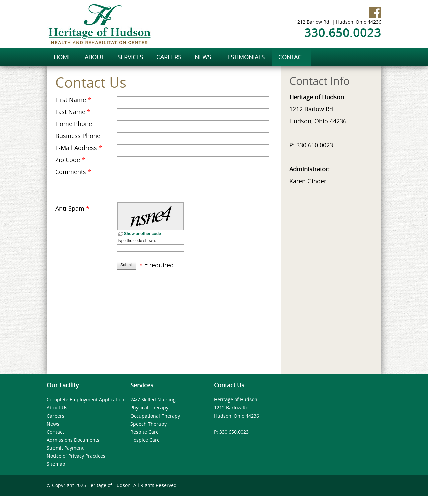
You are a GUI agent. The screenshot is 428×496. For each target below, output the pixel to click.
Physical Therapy (149, 407)
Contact (55, 432)
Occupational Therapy (155, 415)
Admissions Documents (73, 440)
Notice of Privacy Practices (76, 456)
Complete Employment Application (85, 399)
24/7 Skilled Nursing (153, 399)
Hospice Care (145, 440)
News (53, 424)
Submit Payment (65, 448)
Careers (55, 415)
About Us (57, 407)
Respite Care (144, 432)
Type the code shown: (136, 240)
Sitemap (56, 464)
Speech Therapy (148, 424)
